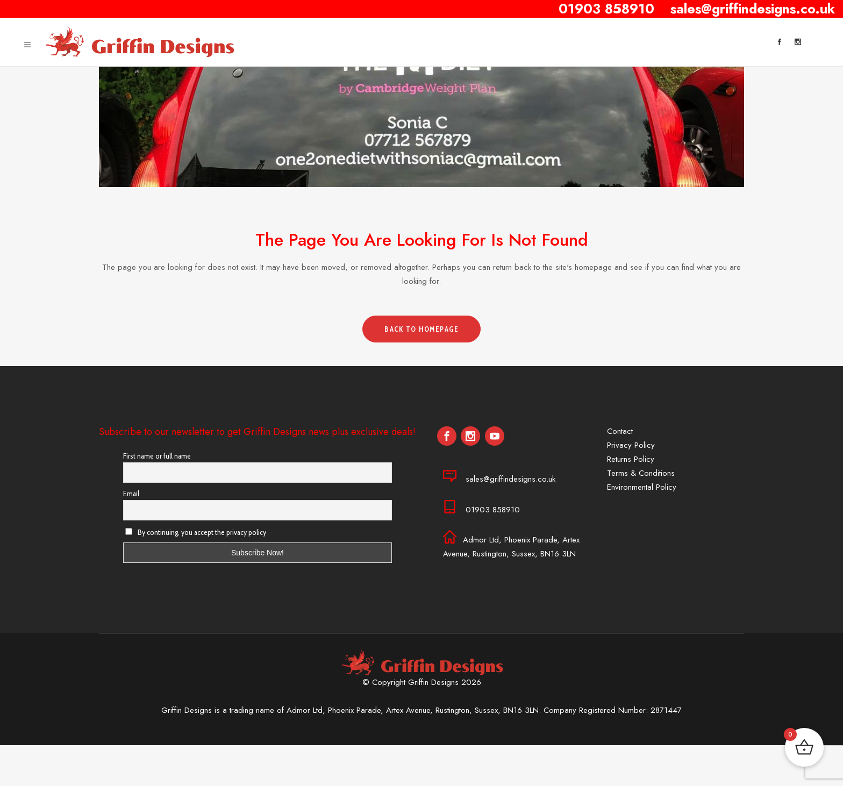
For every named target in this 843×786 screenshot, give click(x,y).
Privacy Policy (631, 445)
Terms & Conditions (641, 473)
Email (131, 493)
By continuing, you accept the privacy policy (195, 532)
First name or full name (157, 456)
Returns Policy (630, 459)
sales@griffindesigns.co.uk (510, 479)
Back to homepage (421, 329)
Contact (620, 431)
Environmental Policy (641, 487)
